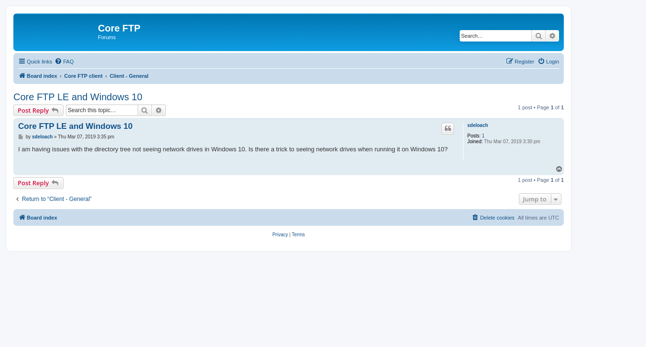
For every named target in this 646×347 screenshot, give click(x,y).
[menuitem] (64, 61)
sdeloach (477, 125)
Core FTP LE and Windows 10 (77, 97)
